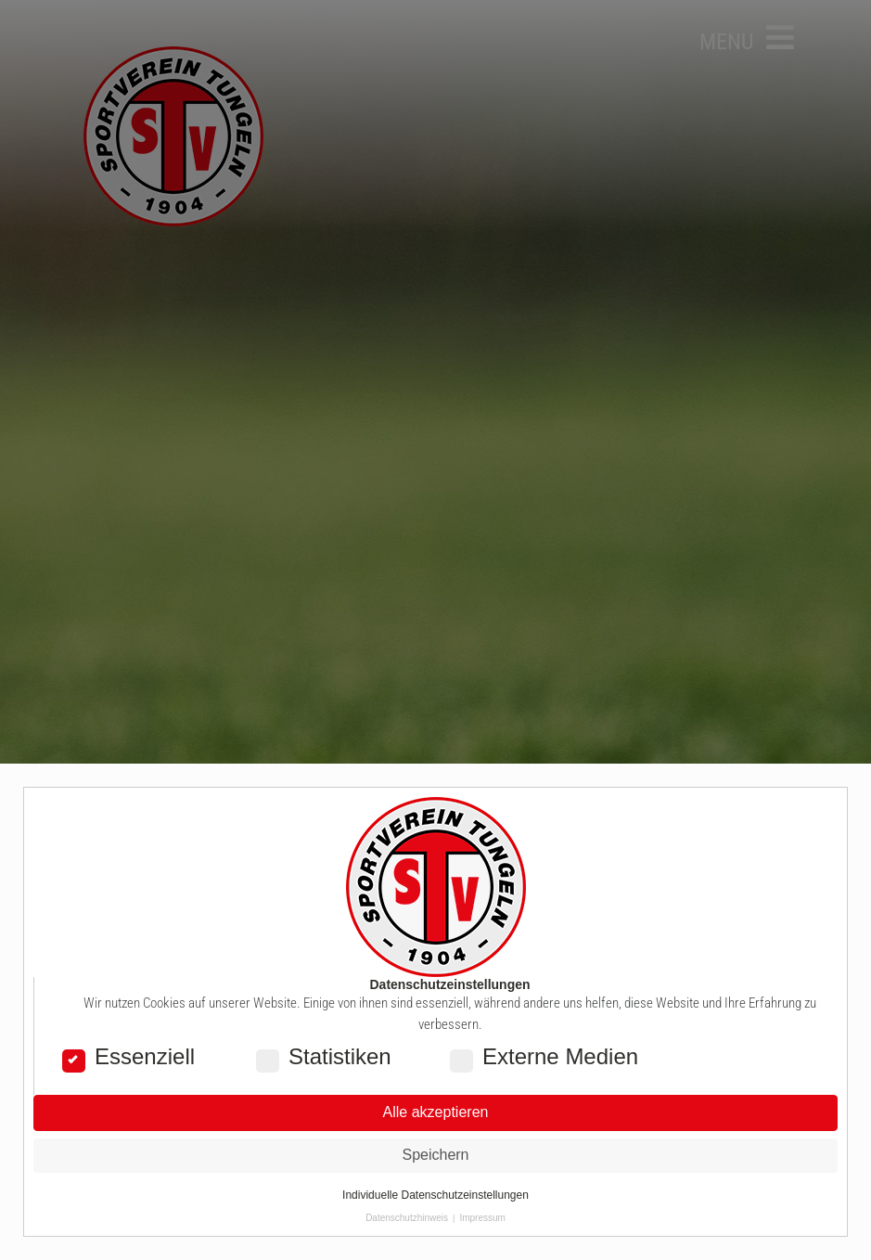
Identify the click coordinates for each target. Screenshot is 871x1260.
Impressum (482, 1218)
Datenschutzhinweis (406, 1218)
